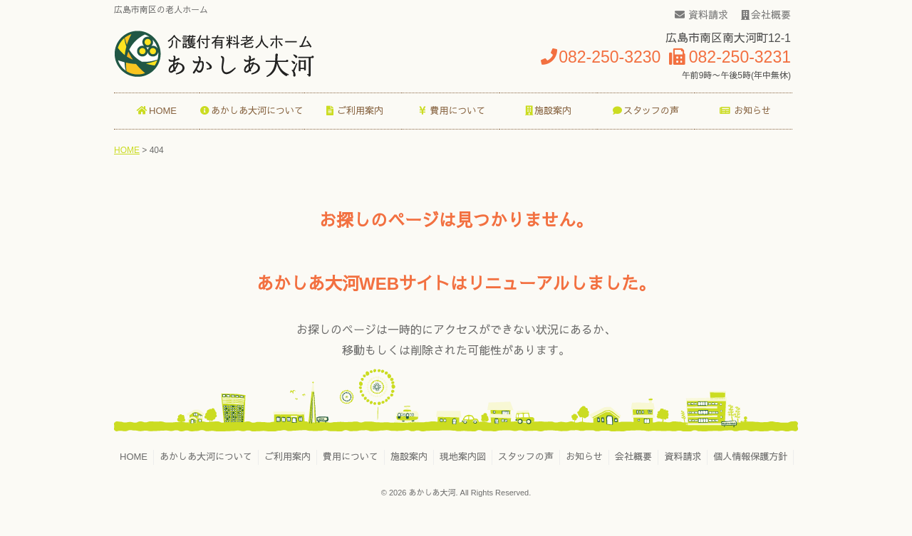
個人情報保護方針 (750, 456)
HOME (133, 456)
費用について (350, 456)
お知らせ (584, 456)
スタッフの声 (526, 456)
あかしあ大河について (206, 456)
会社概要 (766, 15)
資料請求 (701, 15)
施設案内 (409, 456)
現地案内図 (463, 456)
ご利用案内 (287, 456)
